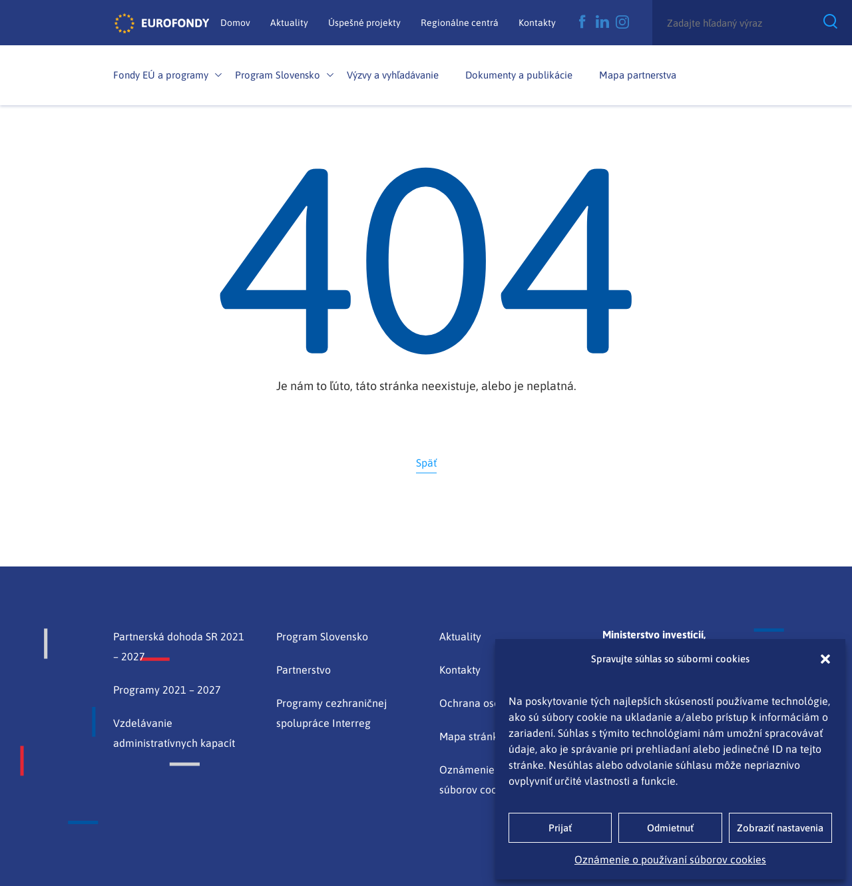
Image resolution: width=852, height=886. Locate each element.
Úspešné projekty (364, 22)
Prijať (560, 827)
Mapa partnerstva (637, 75)
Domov (235, 22)
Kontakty (537, 22)
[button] (825, 659)
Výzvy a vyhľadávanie (393, 75)
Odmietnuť (670, 827)
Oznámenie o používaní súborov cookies (670, 859)
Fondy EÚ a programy (160, 75)
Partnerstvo (303, 670)
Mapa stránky (471, 736)
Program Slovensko (277, 75)
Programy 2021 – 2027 (167, 690)
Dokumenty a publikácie (518, 75)
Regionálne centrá (460, 22)
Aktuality (289, 22)
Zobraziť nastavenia (780, 827)
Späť (426, 463)
